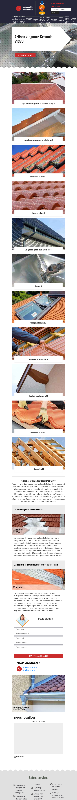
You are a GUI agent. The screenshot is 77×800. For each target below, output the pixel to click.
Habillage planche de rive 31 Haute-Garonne (67, 20)
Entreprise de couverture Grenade (57, 786)
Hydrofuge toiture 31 (35, 20)
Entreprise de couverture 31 (61, 20)
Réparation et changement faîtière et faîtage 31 (15, 20)
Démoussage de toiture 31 (29, 19)
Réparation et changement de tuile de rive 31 (22, 20)
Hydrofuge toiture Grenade (39, 789)
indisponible (28, 7)
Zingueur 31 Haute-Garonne (48, 20)
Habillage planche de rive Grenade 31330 (58, 795)
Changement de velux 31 (54, 20)
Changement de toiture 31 (73, 19)
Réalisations (25, 55)
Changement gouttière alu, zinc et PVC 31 (42, 20)
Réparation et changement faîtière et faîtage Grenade (21, 789)
